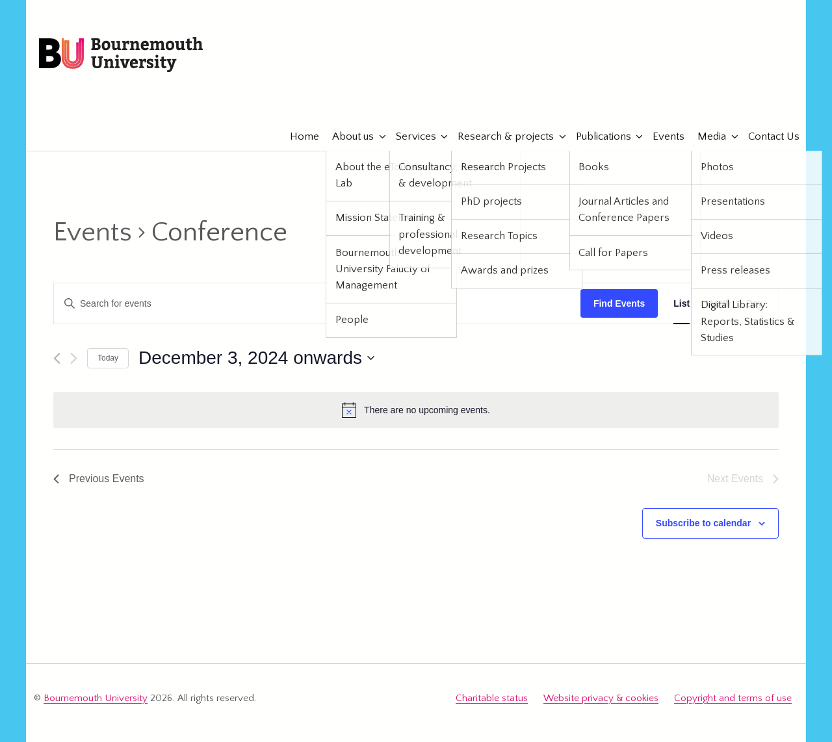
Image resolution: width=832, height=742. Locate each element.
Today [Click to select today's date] (108, 358)
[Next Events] (73, 358)
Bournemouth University (121, 55)
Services (409, 136)
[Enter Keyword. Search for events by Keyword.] (317, 303)
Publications (597, 136)
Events (662, 136)
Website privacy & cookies (600, 698)
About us (346, 136)
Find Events (619, 303)
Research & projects (499, 136)
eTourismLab (708, 96)
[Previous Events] (56, 358)
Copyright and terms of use (733, 698)
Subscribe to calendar (703, 523)
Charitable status (492, 698)
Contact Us (767, 136)
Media (705, 136)
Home (298, 136)
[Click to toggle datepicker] (256, 358)
